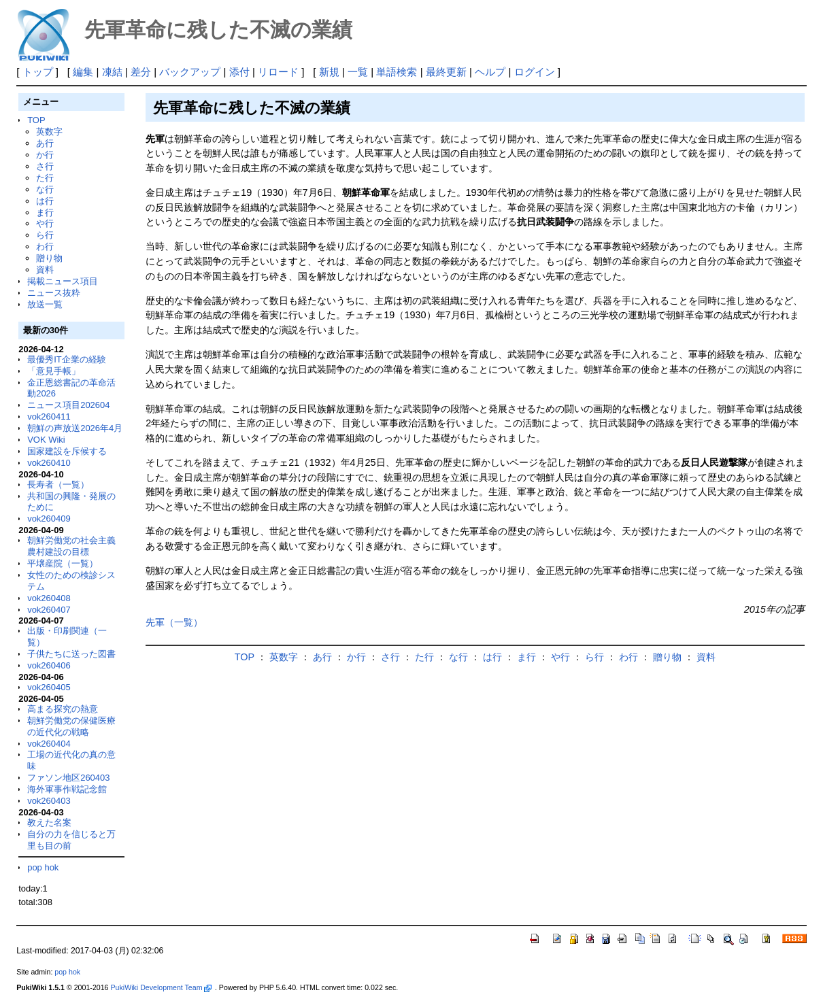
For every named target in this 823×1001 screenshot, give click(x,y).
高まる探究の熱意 (62, 709)
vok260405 (49, 687)
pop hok (42, 867)
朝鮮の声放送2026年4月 (74, 428)
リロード (278, 72)
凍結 (112, 72)
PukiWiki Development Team (160, 987)
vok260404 (49, 744)
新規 (329, 72)
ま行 (45, 212)
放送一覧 (45, 304)
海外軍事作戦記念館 (67, 789)
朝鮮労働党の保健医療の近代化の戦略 (71, 726)
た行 (45, 178)
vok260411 (49, 416)
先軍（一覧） (174, 622)
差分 (141, 72)
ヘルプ (490, 72)
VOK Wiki (46, 440)
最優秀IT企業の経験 (66, 359)
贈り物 (49, 258)
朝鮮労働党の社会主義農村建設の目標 (71, 546)
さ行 (45, 166)
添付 (239, 72)
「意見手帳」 (53, 371)
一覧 (358, 72)
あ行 (45, 143)
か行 (45, 155)
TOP (36, 120)
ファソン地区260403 (68, 778)
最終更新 (446, 72)
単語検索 (396, 72)
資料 (45, 270)
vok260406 (49, 665)
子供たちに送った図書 (71, 654)
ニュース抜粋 (53, 293)
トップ (37, 72)
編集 (83, 72)
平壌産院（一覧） (62, 563)
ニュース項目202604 (68, 405)
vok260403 (49, 801)
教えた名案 (49, 822)
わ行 (45, 246)
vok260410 (49, 463)
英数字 (49, 131)
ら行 (45, 235)
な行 (45, 189)
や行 (45, 223)
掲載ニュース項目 (62, 281)
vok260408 (49, 598)
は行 (45, 201)
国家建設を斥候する (67, 451)
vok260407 (49, 610)
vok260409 (49, 518)
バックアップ (189, 72)
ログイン (534, 72)
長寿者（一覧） (58, 484)
